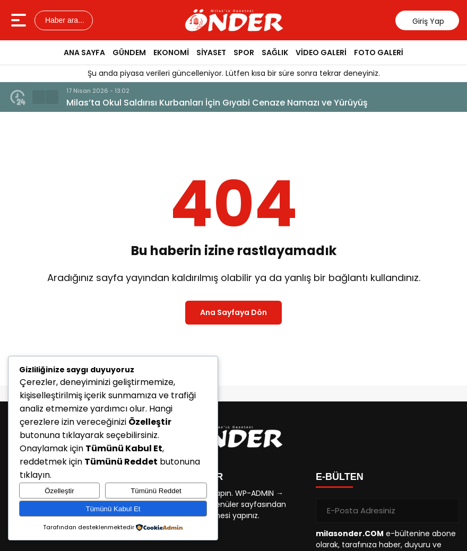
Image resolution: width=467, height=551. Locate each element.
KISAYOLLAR (192, 476)
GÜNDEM (129, 52)
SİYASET (211, 52)
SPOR (243, 52)
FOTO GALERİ (378, 52)
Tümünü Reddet (156, 491)
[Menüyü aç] (20, 20)
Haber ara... (63, 20)
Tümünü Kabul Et (113, 509)
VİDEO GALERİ (321, 52)
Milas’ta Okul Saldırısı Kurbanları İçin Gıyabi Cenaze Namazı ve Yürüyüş (217, 103)
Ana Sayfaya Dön (233, 312)
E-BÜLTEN (340, 476)
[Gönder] (447, 510)
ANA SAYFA (84, 52)
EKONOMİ (171, 52)
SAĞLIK (275, 52)
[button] (38, 97)
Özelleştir (59, 491)
